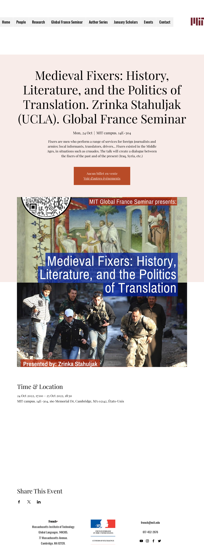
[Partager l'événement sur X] (29, 501)
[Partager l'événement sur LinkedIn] (39, 501)
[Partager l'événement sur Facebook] (19, 501)
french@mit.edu (150, 522)
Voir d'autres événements (102, 178)
